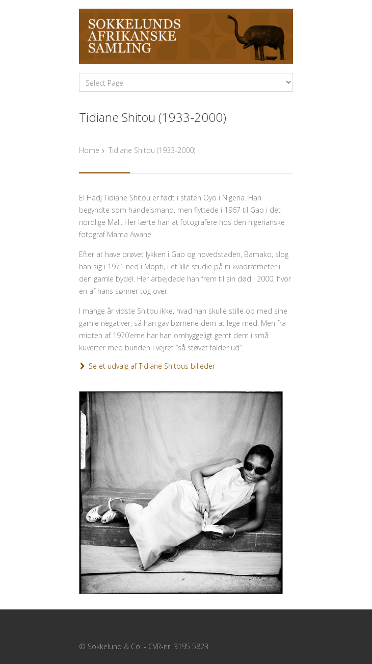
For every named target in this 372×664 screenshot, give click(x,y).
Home (89, 150)
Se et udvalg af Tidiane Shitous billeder (152, 366)
